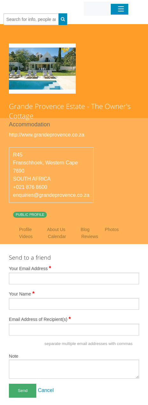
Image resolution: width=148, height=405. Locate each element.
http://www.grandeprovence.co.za (46, 134)
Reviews (89, 236)
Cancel (46, 390)
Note (13, 356)
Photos (112, 229)
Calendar (57, 236)
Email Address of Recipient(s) (40, 319)
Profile (25, 229)
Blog (85, 229)
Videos (26, 236)
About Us (56, 229)
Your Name (22, 293)
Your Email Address (30, 268)
